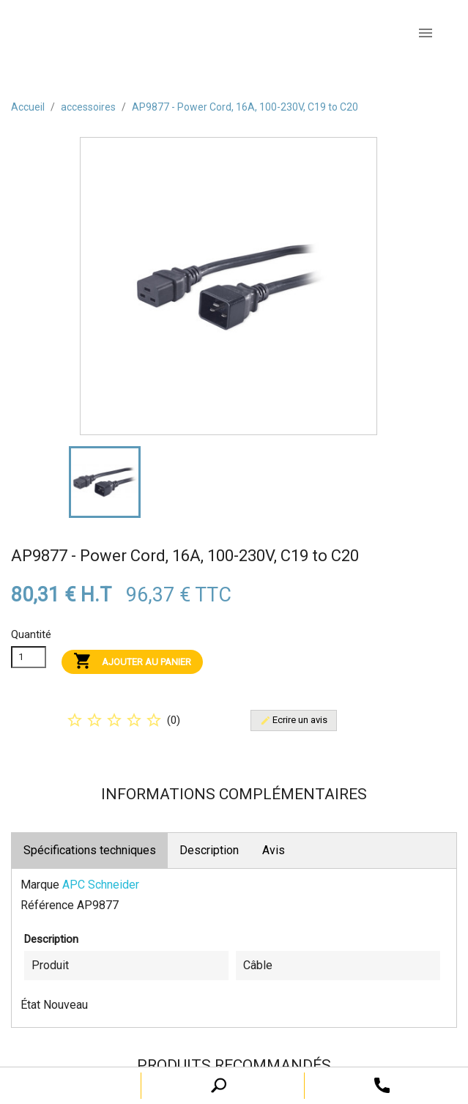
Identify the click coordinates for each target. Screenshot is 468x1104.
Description (209, 850)
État (30, 1005)
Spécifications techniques (89, 850)
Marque (40, 885)
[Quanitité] (28, 657)
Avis (273, 850)
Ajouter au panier (132, 662)
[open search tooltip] (382, 1085)
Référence (47, 905)
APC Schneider (100, 885)
